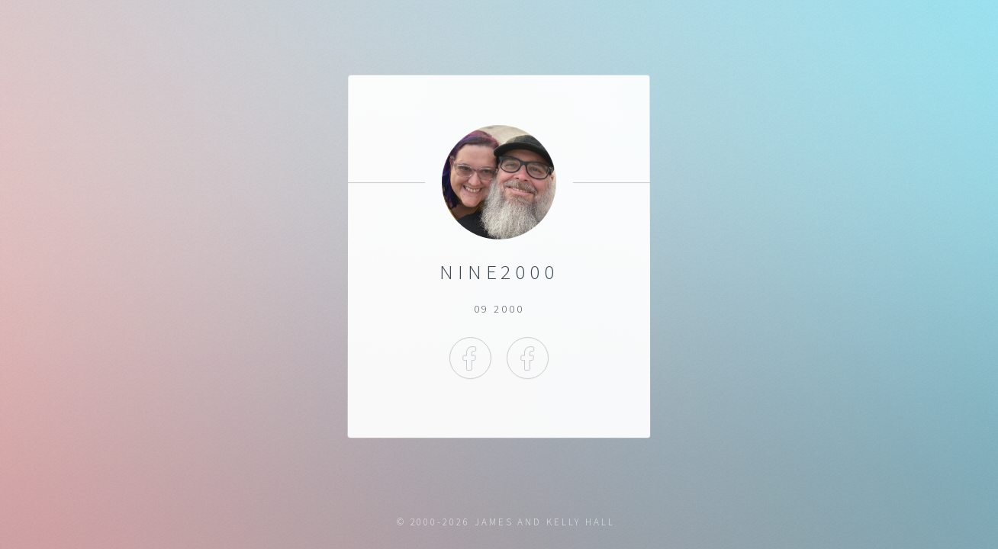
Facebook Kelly (528, 358)
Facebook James (470, 358)
